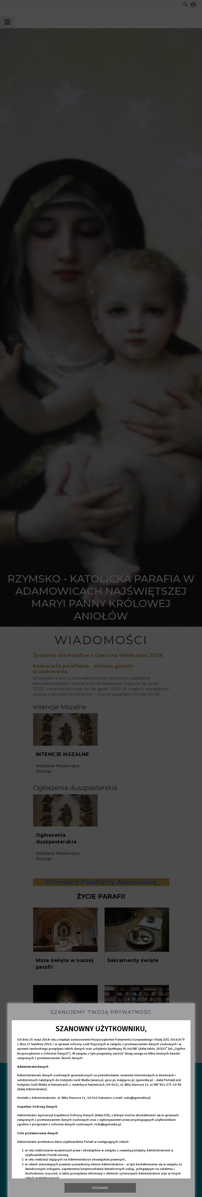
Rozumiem (100, 1188)
